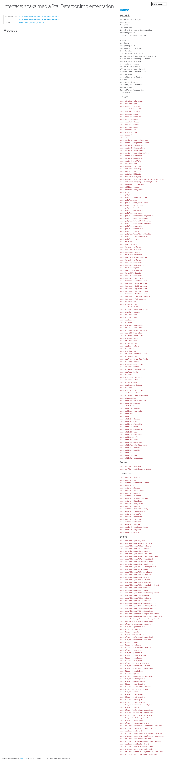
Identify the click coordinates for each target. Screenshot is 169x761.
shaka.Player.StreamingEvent (132, 700)
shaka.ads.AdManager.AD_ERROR (132, 541)
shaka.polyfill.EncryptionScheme (134, 203)
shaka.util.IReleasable (130, 532)
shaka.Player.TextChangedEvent (133, 702)
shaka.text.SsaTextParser (131, 263)
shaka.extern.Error (128, 480)
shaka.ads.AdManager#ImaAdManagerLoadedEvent (139, 614)
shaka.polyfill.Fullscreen (131, 205)
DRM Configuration (127, 33)
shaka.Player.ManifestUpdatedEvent (135, 666)
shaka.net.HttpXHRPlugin (130, 174)
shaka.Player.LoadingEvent (131, 661)
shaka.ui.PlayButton (128, 356)
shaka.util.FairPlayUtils (131, 424)
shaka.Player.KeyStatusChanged (133, 655)
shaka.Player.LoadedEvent (131, 658)
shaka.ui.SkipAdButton (129, 382)
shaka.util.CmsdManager (130, 406)
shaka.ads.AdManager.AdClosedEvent (135, 551)
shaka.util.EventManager (130, 419)
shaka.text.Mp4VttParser (130, 252)
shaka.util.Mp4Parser (129, 440)
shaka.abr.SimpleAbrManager (131, 101)
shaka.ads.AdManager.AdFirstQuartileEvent (138, 559)
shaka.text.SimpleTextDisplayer (133, 257)
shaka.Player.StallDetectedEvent (134, 689)
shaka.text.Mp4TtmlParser (131, 250)
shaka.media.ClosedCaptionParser (134, 140)
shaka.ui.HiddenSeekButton (131, 336)
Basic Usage (125, 22)
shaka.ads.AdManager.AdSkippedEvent (135, 590)
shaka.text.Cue (126, 242)
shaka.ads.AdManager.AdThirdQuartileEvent (138, 603)
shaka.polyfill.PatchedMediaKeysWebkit (136, 224)
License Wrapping (127, 38)
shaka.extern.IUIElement (130, 496)
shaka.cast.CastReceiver (130, 117)
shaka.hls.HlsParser (128, 132)
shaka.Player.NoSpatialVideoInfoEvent (136, 676)
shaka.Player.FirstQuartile (131, 650)
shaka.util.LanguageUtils (131, 435)
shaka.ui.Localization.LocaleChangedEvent (138, 749)
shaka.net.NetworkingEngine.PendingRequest (138, 182)
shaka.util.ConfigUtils (130, 409)
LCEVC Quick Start (127, 93)
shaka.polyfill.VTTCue (129, 239)
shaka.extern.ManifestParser (132, 514)
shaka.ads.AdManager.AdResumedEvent (135, 588)
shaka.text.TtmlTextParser (131, 270)
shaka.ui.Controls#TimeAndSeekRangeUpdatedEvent (141, 741)
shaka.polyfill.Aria (128, 200)
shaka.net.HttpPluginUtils (131, 171)
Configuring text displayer (131, 48)
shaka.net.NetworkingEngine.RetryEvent (136, 622)
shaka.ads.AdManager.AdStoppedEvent (135, 601)
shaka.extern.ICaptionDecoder (132, 491)
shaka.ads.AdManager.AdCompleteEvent (136, 554)
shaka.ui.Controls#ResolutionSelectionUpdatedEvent (142, 736)
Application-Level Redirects (132, 77)
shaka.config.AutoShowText (131, 467)
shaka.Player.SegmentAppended (132, 681)
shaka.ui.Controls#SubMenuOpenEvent (135, 739)
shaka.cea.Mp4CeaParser (130, 122)
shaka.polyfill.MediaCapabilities (134, 208)
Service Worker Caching (130, 67)
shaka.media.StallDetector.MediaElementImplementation (39, 17)
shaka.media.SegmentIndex (131, 156)
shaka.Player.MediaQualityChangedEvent (136, 668)
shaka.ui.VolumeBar (128, 398)
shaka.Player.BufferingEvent (132, 629)
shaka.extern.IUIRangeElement (132, 504)
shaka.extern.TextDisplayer (131, 519)
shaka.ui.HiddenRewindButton (132, 333)
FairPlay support (127, 74)
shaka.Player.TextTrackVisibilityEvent (136, 705)
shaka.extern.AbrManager (130, 478)
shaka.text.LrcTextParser (131, 247)
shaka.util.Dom (126, 414)
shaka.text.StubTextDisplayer (132, 265)
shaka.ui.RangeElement (129, 362)
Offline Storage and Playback (132, 69)
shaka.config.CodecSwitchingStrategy (136, 469)
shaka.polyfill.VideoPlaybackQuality (136, 234)
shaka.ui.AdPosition (128, 304)
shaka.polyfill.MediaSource (131, 211)
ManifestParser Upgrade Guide (132, 90)
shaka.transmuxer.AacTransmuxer (133, 281)
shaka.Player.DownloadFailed (132, 635)
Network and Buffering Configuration (136, 30)
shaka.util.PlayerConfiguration (133, 445)
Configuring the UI (128, 46)
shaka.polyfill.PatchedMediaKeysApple (136, 216)
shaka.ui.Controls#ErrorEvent (132, 731)
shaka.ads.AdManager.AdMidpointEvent (136, 575)
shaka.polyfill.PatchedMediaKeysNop (135, 221)
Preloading (124, 41)
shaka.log (124, 138)
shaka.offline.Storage (129, 187)
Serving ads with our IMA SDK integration (138, 56)
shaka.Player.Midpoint (129, 674)
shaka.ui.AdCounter (128, 302)
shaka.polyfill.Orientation (131, 213)
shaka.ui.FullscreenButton (131, 328)
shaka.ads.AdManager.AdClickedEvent (135, 546)
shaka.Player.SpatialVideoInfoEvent (135, 687)
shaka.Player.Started (129, 692)
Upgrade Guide (126, 87)
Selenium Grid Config (129, 82)
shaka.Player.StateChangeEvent (133, 697)
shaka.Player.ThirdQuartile (131, 708)
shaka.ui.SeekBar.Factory (131, 377)
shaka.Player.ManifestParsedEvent (134, 663)
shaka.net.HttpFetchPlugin (131, 169)
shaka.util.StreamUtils (130, 448)
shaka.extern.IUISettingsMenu (132, 511)
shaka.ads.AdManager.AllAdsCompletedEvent (138, 608)
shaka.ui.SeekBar (127, 375)
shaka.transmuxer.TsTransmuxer (133, 299)
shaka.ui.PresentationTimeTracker (134, 359)
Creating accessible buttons (132, 54)
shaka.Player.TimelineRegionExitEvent (136, 715)
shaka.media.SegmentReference (132, 161)
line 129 (41, 23)
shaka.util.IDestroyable (130, 530)
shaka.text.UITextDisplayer (131, 273)
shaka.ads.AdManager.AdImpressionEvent (136, 562)
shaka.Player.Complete (129, 632)
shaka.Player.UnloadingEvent (132, 721)
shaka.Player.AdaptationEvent (132, 627)
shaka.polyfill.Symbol (129, 231)
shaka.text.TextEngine (129, 268)
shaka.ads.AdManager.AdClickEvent (134, 549)
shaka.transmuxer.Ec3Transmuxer (133, 286)
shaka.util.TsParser (128, 455)
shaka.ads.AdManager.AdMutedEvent (134, 577)
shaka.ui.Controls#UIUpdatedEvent (134, 744)
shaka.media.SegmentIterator (132, 158)
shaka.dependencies (128, 130)
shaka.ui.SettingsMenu (129, 380)
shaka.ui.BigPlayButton (130, 312)
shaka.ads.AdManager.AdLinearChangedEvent (138, 567)
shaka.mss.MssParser (128, 164)
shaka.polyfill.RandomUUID (131, 229)
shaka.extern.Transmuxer (130, 524)
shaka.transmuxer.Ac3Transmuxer (133, 283)
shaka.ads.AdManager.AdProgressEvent (136, 582)
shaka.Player (125, 192)
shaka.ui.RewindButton (129, 372)
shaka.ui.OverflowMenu (129, 346)
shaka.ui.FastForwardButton (131, 325)
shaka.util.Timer (127, 453)
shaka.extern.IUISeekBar (130, 506)
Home (124, 10)
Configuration (126, 27)
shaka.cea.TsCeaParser (129, 125)
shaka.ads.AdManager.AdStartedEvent (135, 598)
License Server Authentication (133, 35)
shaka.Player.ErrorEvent (130, 645)
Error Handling (126, 51)
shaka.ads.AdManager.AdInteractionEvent (137, 564)
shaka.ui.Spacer (126, 388)
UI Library (124, 43)
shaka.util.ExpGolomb (129, 422)
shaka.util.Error (127, 416)
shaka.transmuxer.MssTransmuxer (133, 294)
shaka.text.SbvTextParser (131, 255)
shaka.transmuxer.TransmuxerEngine (135, 296)
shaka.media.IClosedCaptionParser (134, 527)
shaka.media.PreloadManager (131, 151)
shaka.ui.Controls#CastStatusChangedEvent (138, 728)
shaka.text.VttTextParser (131, 276)
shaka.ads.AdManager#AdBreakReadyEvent (136, 611)
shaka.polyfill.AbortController (133, 197)
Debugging (124, 25)
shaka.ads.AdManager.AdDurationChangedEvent (139, 556)
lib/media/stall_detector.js (28, 23)
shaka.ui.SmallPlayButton (131, 385)
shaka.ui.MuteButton (128, 343)
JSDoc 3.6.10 (23, 758)
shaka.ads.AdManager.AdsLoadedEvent (135, 595)
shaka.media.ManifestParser (131, 145)
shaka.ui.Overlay (127, 349)
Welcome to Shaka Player (130, 20)
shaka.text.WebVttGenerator (131, 278)
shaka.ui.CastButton (128, 315)
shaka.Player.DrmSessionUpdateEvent (135, 640)
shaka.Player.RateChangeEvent (132, 679)
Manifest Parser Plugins (130, 61)
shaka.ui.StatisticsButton (131, 390)
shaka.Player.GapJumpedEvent (132, 653)
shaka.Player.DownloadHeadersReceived (136, 637)
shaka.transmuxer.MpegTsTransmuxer (135, 291)
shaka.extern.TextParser (130, 522)
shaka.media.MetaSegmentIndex (132, 148)
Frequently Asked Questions (131, 85)
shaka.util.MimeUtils (129, 437)
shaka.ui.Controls (127, 320)
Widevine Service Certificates (133, 72)
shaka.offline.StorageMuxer (131, 190)
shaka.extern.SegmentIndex (131, 517)
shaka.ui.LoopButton (128, 341)
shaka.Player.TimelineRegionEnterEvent (136, 713)
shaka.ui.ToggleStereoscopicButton (135, 396)
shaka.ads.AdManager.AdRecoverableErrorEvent (139, 585)
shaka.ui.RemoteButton (129, 367)
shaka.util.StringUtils (130, 450)
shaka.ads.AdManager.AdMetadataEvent (136, 572)
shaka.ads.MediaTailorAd (130, 109)
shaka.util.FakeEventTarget (131, 429)
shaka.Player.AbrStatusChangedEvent (135, 624)
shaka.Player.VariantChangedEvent (134, 723)
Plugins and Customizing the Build (135, 59)
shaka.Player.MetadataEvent (131, 671)
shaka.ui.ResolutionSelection (132, 369)
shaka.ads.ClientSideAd (130, 106)
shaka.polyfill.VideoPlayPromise (134, 237)
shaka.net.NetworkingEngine (131, 177)
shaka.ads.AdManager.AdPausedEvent (135, 580)
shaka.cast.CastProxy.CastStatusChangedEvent (139, 619)
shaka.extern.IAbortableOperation (134, 483)
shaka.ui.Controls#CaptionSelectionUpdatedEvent (141, 726)
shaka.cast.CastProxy (129, 114)
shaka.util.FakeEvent (129, 427)
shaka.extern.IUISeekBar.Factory (134, 509)
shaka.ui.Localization (129, 338)
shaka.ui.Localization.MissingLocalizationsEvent (141, 752)
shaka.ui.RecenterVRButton (131, 364)
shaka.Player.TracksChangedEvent (134, 718)
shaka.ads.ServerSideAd (130, 112)
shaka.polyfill (126, 195)
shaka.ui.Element (127, 323)
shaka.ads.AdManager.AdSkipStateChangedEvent (139, 593)
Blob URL (123, 80)
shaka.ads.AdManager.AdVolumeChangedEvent (138, 606)
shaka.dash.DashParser (129, 127)
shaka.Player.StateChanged (131, 694)
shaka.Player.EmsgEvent (130, 642)
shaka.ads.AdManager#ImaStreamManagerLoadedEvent (141, 616)
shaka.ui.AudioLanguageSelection (134, 310)
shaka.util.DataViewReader (131, 411)
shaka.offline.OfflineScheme (132, 184)
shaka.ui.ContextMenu (129, 317)
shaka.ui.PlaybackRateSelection (133, 354)
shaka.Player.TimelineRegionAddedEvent (136, 710)
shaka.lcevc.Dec (126, 135)
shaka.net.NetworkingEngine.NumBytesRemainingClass (142, 179)
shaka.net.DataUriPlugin (130, 166)
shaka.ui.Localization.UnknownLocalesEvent (138, 754)
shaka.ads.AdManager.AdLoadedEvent (135, 569)
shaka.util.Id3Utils (128, 432)
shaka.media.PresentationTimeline (134, 153)
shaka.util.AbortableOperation (133, 401)
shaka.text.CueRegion (129, 244)
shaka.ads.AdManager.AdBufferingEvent (136, 543)
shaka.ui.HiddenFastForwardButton (134, 330)
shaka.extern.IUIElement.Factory (134, 498)
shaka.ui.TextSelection (130, 393)
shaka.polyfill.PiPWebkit (131, 226)
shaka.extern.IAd (127, 485)
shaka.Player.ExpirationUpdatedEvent (136, 648)
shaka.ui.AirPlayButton (130, 307)
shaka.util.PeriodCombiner (131, 442)
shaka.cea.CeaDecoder (129, 119)
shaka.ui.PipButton (128, 351)
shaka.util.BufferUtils (130, 403)
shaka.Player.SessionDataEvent (133, 684)
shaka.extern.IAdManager (130, 488)
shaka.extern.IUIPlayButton (131, 501)
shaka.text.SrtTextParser (131, 260)
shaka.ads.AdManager (128, 104)
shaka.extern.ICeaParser (130, 493)
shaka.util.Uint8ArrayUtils (131, 458)
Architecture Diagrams (129, 64)
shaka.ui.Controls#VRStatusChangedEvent (137, 747)
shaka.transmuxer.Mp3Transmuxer (133, 289)
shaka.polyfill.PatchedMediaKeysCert (136, 218)
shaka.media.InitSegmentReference (134, 143)
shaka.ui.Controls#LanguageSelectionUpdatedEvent (141, 734)
